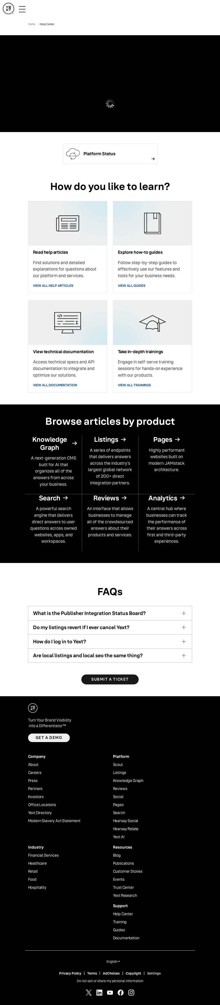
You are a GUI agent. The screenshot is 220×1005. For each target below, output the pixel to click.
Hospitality (37, 887)
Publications (123, 863)
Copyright (133, 973)
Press (32, 780)
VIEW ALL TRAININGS (134, 385)
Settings (154, 973)
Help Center (123, 914)
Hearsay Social (125, 821)
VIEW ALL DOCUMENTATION (55, 385)
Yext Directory (40, 813)
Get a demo (49, 737)
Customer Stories (127, 871)
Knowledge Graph (128, 780)
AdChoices (111, 973)
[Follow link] (110, 154)
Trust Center (123, 887)
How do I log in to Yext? (59, 641)
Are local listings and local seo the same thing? (88, 655)
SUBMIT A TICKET (110, 679)
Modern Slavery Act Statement (54, 821)
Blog (117, 855)
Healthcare (37, 863)
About (33, 764)
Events (119, 879)
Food (32, 879)
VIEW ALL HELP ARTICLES (53, 285)
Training (120, 922)
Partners (35, 788)
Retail (33, 871)
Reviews (120, 788)
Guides (119, 930)
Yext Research (125, 895)
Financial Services (43, 855)
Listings (119, 772)
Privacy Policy (70, 973)
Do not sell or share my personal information (110, 981)
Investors (36, 797)
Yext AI (119, 837)
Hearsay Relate (126, 829)
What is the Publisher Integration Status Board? (89, 613)
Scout (118, 764)
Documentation (126, 938)
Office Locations (42, 805)
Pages (118, 805)
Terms (92, 973)
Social (118, 797)
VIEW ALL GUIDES (131, 285)
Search (119, 813)
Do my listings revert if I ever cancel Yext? (81, 627)
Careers (35, 772)
